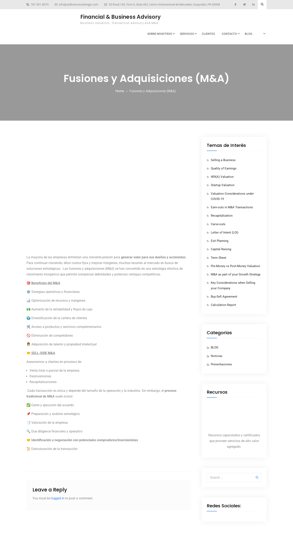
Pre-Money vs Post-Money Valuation (235, 266)
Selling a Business (223, 160)
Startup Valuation (222, 185)
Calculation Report (223, 305)
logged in (58, 498)
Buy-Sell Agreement (224, 296)
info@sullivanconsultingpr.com (78, 4)
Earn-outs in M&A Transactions (232, 207)
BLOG (248, 33)
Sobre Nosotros (159, 33)
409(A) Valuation (222, 177)
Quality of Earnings (223, 168)
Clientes (208, 33)
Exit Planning (219, 241)
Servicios (187, 33)
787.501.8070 (40, 4)
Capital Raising (221, 249)
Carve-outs (218, 224)
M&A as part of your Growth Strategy (235, 274)
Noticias (216, 356)
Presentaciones (221, 364)
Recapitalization (222, 215)
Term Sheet (218, 258)
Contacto (229, 33)
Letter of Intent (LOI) (224, 232)
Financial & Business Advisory (120, 17)
